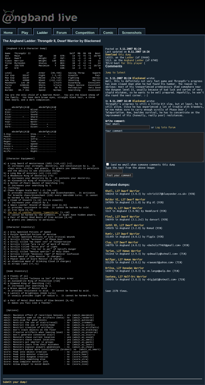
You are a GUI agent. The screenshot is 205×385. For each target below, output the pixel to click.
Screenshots (132, 32)
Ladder (42, 32)
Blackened (138, 78)
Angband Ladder (134, 60)
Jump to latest (115, 72)
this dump (118, 54)
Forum (62, 32)
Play (24, 32)
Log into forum (165, 127)
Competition (85, 32)
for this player (131, 63)
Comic (108, 32)
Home (8, 32)
